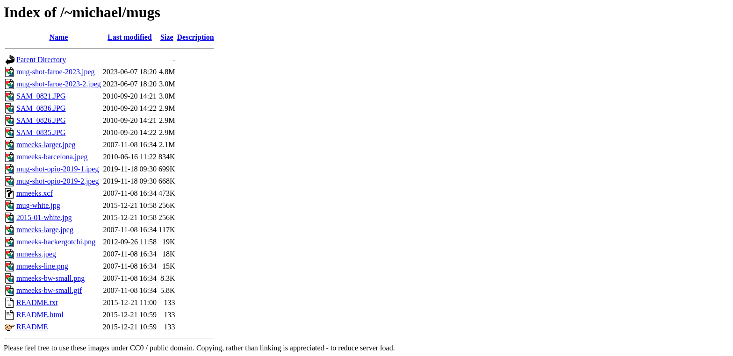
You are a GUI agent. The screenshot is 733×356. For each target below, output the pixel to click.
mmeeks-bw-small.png (50, 278)
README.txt (36, 302)
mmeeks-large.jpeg (44, 230)
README (32, 327)
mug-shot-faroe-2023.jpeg (55, 72)
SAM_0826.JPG (40, 120)
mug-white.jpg (38, 205)
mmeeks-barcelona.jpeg (51, 157)
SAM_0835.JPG (40, 132)
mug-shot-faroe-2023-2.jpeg (58, 84)
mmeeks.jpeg (36, 254)
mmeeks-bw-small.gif (49, 290)
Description (195, 37)
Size (166, 37)
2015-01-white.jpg (44, 217)
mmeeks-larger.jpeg (45, 145)
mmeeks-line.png (42, 266)
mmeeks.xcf (34, 193)
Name (58, 37)
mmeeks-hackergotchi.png (55, 242)
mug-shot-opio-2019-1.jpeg (57, 169)
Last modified (130, 37)
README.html (40, 315)
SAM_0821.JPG (40, 96)
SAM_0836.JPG (40, 108)
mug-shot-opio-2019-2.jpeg (57, 181)
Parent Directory (41, 60)
